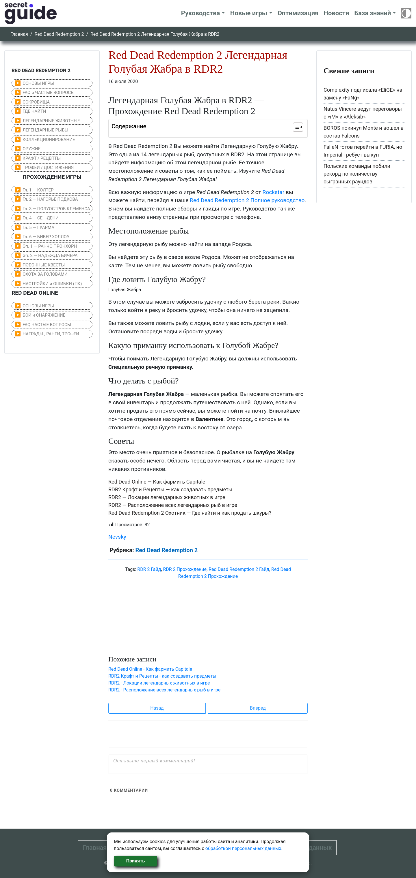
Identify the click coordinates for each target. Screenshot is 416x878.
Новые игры (248, 13)
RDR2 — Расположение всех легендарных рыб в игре (172, 505)
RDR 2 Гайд (149, 569)
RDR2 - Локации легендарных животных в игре (159, 683)
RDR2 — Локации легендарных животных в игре (166, 497)
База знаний (372, 13)
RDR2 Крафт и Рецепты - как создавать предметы (162, 676)
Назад (157, 708)
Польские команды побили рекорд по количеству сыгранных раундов (357, 174)
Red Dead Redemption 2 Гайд (239, 569)
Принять (135, 861)
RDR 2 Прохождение (185, 569)
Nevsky (117, 536)
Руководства (200, 13)
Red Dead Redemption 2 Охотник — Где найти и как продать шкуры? (189, 513)
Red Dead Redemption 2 (59, 34)
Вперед (258, 708)
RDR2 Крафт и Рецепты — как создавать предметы (170, 489)
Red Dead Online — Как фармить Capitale (156, 482)
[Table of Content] (298, 127)
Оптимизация (298, 13)
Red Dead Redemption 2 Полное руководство (247, 200)
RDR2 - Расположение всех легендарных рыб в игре (164, 690)
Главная (19, 34)
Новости (336, 13)
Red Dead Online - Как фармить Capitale (150, 669)
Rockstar (274, 192)
